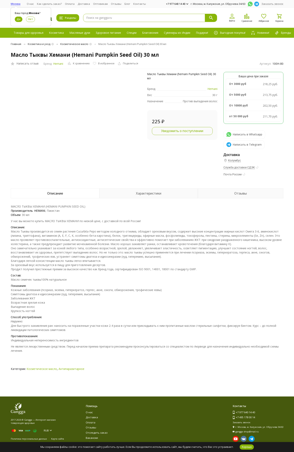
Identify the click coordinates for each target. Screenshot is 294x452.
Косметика (56, 33)
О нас (30, 4)
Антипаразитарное (71, 369)
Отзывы (116, 4)
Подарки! (202, 33)
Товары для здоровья (28, 33)
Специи (132, 33)
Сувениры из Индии (177, 33)
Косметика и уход (39, 44)
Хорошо (247, 447)
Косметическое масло (74, 44)
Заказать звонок (272, 4)
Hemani (58, 64)
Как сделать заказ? (49, 4)
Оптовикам (100, 4)
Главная (16, 44)
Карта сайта (57, 438)
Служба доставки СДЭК (239, 167)
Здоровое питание (108, 33)
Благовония (150, 33)
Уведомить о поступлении (182, 131)
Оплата (70, 4)
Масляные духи (79, 33)
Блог (127, 4)
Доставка (84, 4)
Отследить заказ (97, 432)
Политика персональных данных (29, 438)
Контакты (139, 4)
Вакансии (92, 438)
